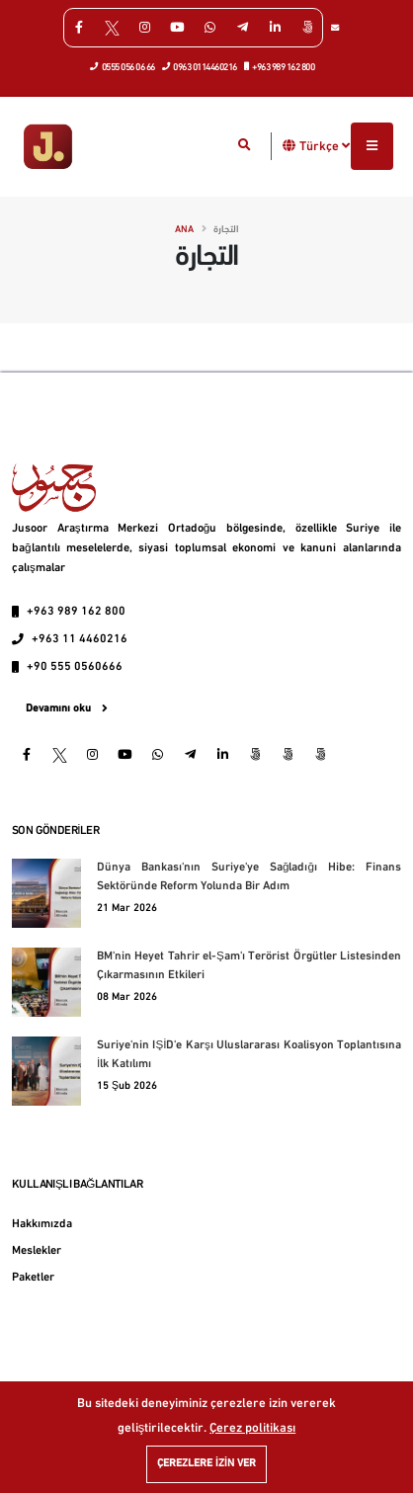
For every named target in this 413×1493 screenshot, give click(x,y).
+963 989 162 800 (280, 66)
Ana (184, 229)
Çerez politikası (252, 1428)
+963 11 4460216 (79, 639)
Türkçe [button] (324, 146)
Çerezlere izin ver (206, 1463)
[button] (289, 145)
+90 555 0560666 (75, 667)
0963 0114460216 (200, 66)
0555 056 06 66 (123, 66)
